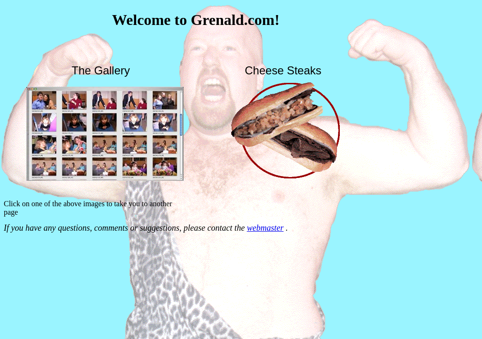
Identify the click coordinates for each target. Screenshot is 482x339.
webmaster (265, 228)
